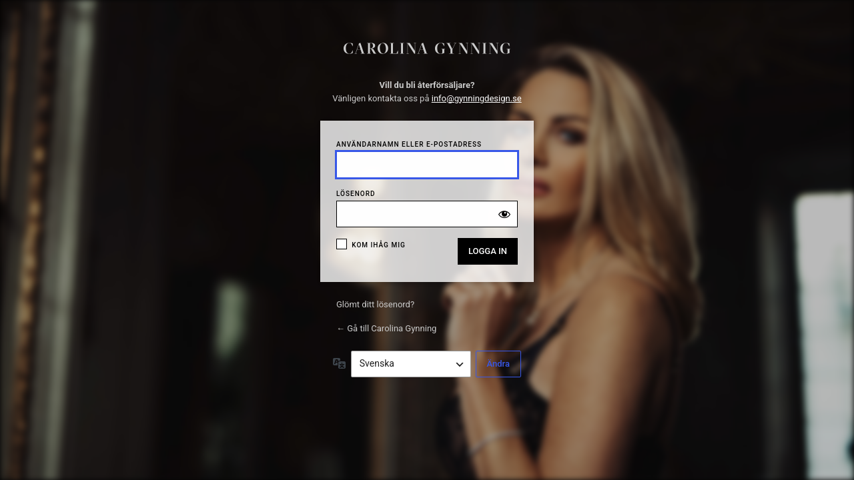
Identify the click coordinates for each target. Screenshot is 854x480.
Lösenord (356, 193)
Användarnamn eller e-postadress (409, 144)
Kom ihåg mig (379, 245)
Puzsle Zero (427, 53)
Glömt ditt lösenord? (375, 304)
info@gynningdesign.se (477, 98)
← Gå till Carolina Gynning (386, 328)
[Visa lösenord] (504, 214)
